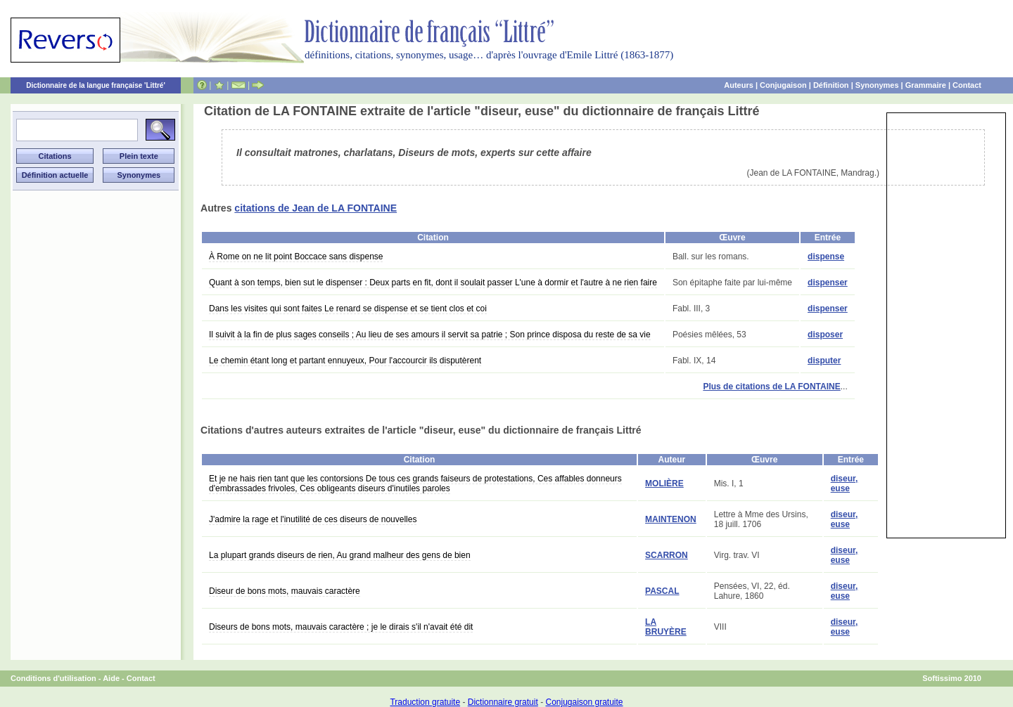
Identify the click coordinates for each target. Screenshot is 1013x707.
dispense (826, 256)
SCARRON (666, 555)
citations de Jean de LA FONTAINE (315, 208)
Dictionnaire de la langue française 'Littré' (95, 85)
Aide (111, 678)
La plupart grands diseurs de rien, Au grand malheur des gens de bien (340, 555)
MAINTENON (670, 519)
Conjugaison (783, 85)
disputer (824, 360)
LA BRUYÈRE (666, 627)
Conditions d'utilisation (53, 678)
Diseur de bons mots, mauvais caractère (284, 591)
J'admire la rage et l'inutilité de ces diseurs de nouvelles (312, 519)
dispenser (828, 282)
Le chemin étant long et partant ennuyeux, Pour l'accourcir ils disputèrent (345, 360)
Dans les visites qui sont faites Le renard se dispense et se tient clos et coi (348, 308)
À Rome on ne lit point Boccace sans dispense (296, 256)
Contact (967, 85)
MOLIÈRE (664, 483)
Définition (831, 85)
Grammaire (925, 85)
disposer (825, 334)
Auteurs (738, 85)
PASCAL (662, 591)
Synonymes (877, 85)
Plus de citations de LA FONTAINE (771, 386)
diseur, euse (844, 483)
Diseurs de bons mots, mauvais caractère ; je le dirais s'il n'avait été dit (341, 627)
